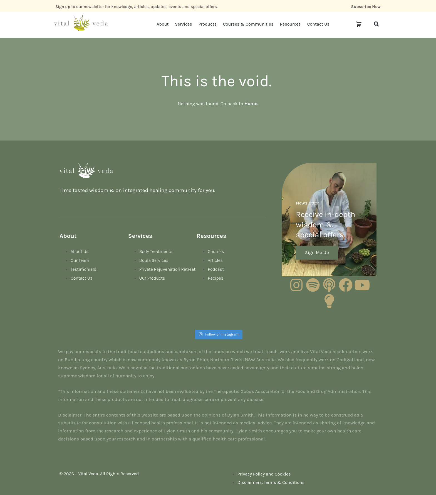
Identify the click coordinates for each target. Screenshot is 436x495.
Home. (251, 103)
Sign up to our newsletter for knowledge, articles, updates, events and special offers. (136, 6)
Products (208, 24)
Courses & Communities (248, 24)
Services (183, 24)
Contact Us (318, 24)
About (163, 24)
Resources (290, 24)
